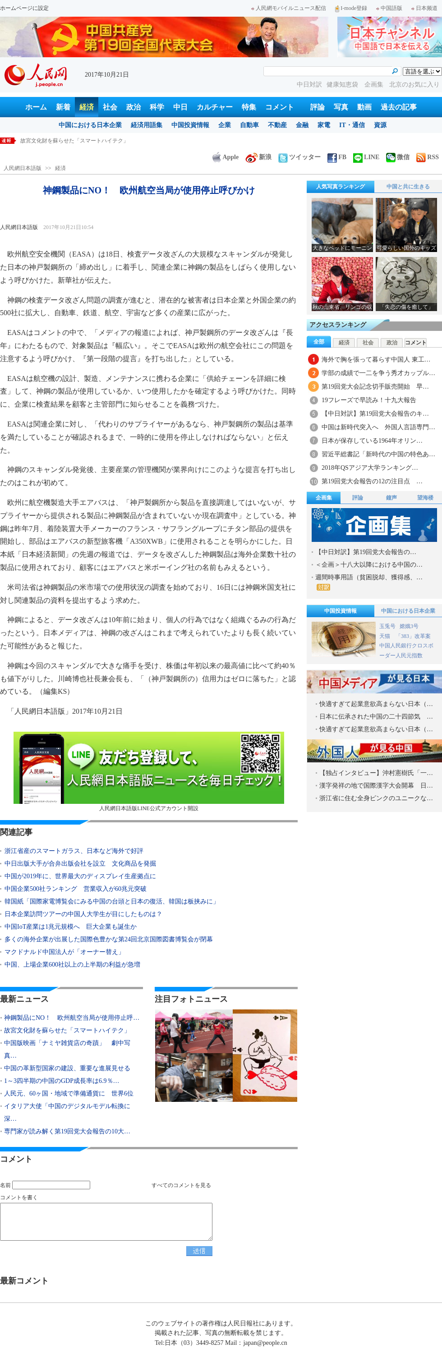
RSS (427, 157)
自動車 (249, 125)
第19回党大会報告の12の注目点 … (372, 481)
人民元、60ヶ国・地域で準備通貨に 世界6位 (69, 1093)
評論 (317, 107)
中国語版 (389, 8)
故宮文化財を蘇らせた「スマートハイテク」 (67, 1030)
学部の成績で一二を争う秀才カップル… (378, 373)
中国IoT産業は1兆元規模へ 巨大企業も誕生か (71, 926)
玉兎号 (387, 626)
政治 (133, 107)
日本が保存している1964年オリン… (372, 440)
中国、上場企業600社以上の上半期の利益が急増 (72, 964)
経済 (86, 107)
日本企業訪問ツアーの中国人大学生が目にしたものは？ (83, 914)
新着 (63, 107)
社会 (110, 107)
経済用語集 (146, 125)
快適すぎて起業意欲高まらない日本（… (376, 704)
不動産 (277, 125)
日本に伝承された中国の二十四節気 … (376, 716)
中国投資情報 (190, 125)
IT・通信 (352, 125)
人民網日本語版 (22, 168)
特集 (249, 107)
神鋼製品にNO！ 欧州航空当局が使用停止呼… (71, 1017)
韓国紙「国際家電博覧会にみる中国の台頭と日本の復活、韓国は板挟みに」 (115, 901)
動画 (364, 107)
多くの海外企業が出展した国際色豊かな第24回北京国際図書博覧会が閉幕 (109, 939)
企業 (224, 125)
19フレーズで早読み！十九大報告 (369, 400)
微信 (398, 157)
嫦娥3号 (409, 626)
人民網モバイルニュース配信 (288, 8)
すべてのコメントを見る (181, 1185)
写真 (341, 107)
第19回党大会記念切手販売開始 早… (375, 386)
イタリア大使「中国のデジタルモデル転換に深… (67, 1112)
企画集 (374, 84)
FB (336, 157)
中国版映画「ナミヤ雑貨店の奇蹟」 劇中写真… (67, 1049)
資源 (380, 125)
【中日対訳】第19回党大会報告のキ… (375, 413)
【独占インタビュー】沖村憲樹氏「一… (376, 773)
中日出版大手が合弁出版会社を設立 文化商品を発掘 (80, 863)
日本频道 (424, 8)
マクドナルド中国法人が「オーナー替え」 (64, 952)
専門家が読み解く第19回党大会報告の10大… (67, 1131)
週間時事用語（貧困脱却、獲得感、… (369, 582)
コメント (279, 107)
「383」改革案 (413, 636)
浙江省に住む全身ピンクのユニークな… (376, 798)
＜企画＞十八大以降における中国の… (369, 564)
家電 (324, 125)
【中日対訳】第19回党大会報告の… (365, 552)
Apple (225, 157)
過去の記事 (399, 107)
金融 (302, 125)
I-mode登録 (351, 8)
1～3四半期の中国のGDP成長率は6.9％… (62, 1080)
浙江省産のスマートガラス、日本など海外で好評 (74, 851)
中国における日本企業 (90, 125)
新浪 (258, 157)
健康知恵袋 (343, 84)
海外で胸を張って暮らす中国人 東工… (376, 359)
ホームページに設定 (24, 8)
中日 (180, 107)
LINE (366, 157)
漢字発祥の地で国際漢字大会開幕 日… (376, 785)
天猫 (385, 636)
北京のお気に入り (414, 84)
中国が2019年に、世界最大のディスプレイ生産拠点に (80, 876)
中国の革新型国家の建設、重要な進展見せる (67, 1068)
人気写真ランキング (340, 186)
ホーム (36, 107)
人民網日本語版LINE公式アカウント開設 (149, 772)
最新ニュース (24, 999)
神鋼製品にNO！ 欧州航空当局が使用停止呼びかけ (83, 141)
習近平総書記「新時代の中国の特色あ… (378, 454)
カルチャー (215, 107)
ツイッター (299, 157)
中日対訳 (309, 84)
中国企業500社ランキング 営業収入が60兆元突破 (76, 888)
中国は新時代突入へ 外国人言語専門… (378, 427)
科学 (157, 107)
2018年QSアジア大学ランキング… (370, 467)
